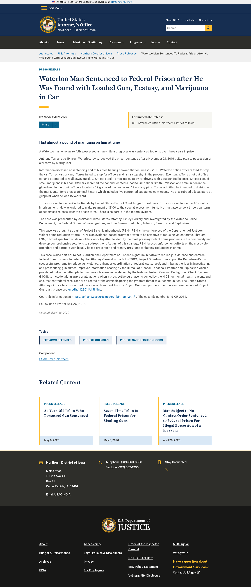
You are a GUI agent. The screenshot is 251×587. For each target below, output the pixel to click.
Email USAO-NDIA (58, 494)
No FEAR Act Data (140, 558)
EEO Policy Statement (143, 566)
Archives (45, 561)
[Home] (68, 31)
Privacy (89, 561)
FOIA (42, 570)
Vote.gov (181, 553)
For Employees (94, 570)
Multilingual (181, 544)
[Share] (49, 125)
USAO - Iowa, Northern (54, 359)
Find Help (189, 20)
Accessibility (92, 544)
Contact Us (205, 20)
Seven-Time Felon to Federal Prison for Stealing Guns (121, 416)
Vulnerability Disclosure (144, 575)
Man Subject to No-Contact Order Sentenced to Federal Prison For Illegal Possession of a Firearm (185, 421)
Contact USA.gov (187, 572)
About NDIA (172, 20)
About (43, 544)
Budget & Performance (54, 553)
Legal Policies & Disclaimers (103, 553)
